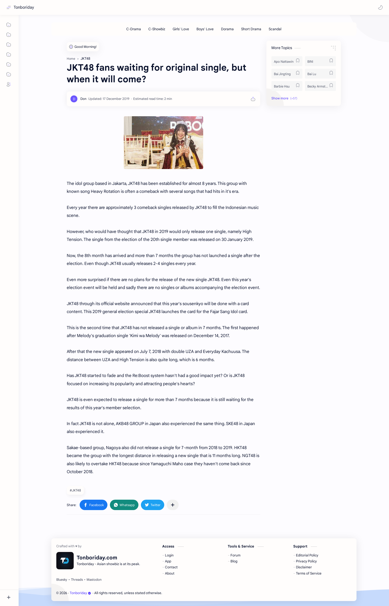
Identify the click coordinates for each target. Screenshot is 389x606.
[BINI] (320, 61)
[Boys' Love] (205, 29)
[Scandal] (275, 29)
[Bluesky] (61, 579)
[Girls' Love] (181, 29)
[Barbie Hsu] (286, 86)
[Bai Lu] (320, 74)
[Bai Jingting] (286, 74)
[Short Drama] (251, 29)
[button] (380, 7)
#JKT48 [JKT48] (75, 490)
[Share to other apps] (173, 505)
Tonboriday (24, 7)
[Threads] (77, 579)
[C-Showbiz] (156, 29)
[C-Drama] (133, 29)
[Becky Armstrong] (320, 86)
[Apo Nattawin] (286, 61)
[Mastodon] (94, 579)
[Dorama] (227, 29)
